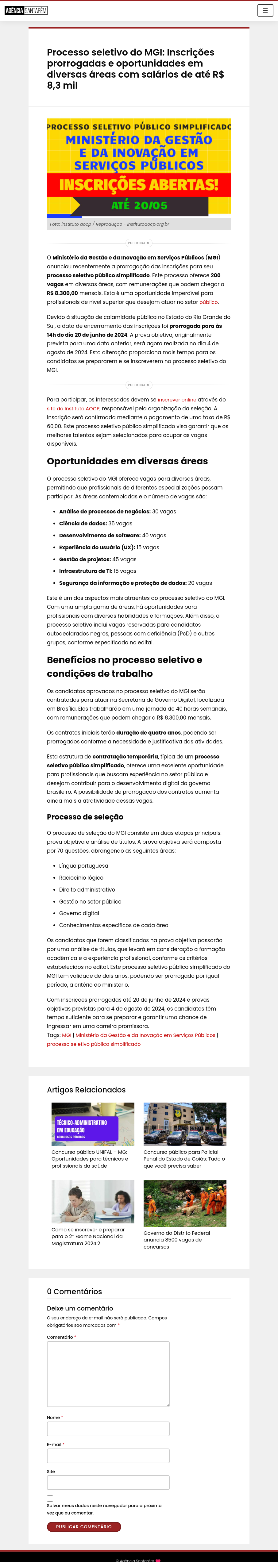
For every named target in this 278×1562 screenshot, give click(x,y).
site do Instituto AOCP (75, 408)
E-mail (56, 1436)
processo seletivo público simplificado (97, 1044)
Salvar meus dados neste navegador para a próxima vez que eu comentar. (104, 1500)
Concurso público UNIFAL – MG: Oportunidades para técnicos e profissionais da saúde (85, 1158)
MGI (67, 1035)
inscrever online (178, 399)
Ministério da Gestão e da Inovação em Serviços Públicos (150, 1035)
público (209, 302)
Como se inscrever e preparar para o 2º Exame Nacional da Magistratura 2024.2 (91, 1233)
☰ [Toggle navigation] (265, 10)
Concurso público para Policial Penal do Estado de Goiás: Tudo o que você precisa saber (183, 1158)
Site (51, 1463)
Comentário (61, 1329)
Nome (55, 1409)
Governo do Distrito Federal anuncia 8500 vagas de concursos (182, 1233)
